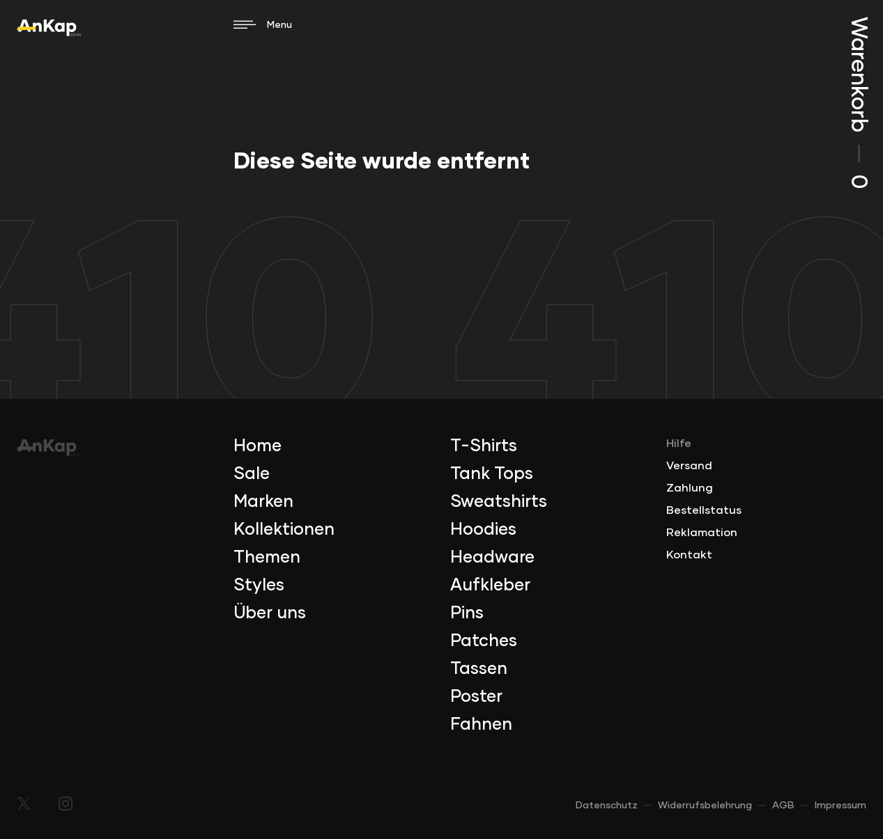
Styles (258, 585)
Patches (483, 641)
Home (257, 446)
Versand (689, 465)
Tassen (478, 669)
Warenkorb (858, 103)
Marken (263, 502)
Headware (492, 557)
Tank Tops (491, 474)
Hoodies (483, 530)
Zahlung (689, 488)
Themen (266, 557)
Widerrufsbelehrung (705, 805)
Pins (467, 613)
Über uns (269, 613)
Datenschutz (607, 805)
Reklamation (701, 532)
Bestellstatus (704, 510)
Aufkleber (490, 585)
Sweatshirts (498, 502)
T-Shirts (483, 446)
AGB (783, 805)
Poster (476, 697)
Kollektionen (284, 530)
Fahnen (481, 724)
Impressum (840, 805)
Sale (251, 474)
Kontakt (689, 554)
